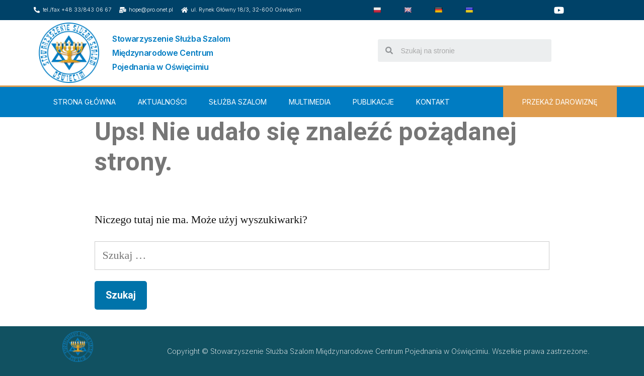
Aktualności (162, 102)
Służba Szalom (238, 102)
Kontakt (433, 102)
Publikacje (373, 102)
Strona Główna (84, 102)
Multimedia (310, 102)
